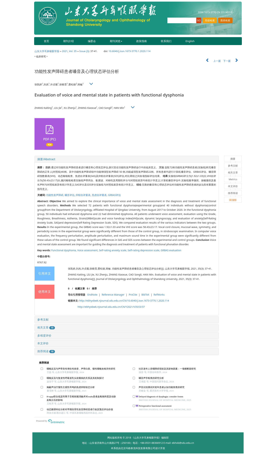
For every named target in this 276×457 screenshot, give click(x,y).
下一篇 (232, 60)
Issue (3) (84, 51)
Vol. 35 (73, 51)
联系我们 (166, 41)
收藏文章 (80, 288)
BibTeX (145, 294)
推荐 (94, 288)
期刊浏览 (116, 41)
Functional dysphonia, (64, 250)
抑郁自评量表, (84, 195)
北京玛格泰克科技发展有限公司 (138, 448)
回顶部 (233, 200)
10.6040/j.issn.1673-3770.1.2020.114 (129, 51)
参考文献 (43, 319)
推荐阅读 (46, 351)
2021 (65, 51)
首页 (46, 41)
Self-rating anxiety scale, (113, 250)
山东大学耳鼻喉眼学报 (46, 51)
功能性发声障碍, (55, 195)
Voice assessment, (88, 250)
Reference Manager (113, 294)
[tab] (127, 159)
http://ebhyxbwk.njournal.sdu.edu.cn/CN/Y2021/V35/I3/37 (111, 306)
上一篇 (211, 60)
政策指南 (141, 41)
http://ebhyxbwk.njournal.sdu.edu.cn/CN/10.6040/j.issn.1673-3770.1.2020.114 (124, 300)
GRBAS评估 (114, 195)
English (190, 41)
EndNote (92, 294)
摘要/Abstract (46, 159)
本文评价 (43, 343)
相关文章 (46, 327)
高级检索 (210, 20)
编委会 (92, 41)
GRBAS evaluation (171, 250)
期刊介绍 (68, 41)
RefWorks (159, 294)
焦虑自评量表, (100, 195)
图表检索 (225, 20)
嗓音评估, (70, 195)
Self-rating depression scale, (144, 250)
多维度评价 (44, 335)
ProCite (133, 294)
